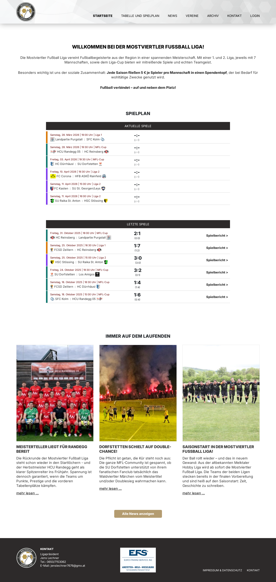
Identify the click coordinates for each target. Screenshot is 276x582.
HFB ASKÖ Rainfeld (90, 176)
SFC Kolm (95, 139)
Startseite (103, 19)
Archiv (213, 19)
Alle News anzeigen (138, 514)
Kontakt (234, 19)
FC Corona (61, 176)
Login (255, 19)
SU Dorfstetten (89, 164)
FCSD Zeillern (62, 250)
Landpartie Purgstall (66, 139)
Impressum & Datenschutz (222, 570)
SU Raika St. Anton (65, 201)
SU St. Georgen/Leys (88, 188)
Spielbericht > (217, 235)
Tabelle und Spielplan (140, 19)
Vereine (192, 19)
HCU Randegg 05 (65, 151)
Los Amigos (89, 274)
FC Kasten (59, 188)
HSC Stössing (96, 201)
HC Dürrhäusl (62, 164)
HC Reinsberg (96, 151)
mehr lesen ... (27, 493)
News (172, 19)
